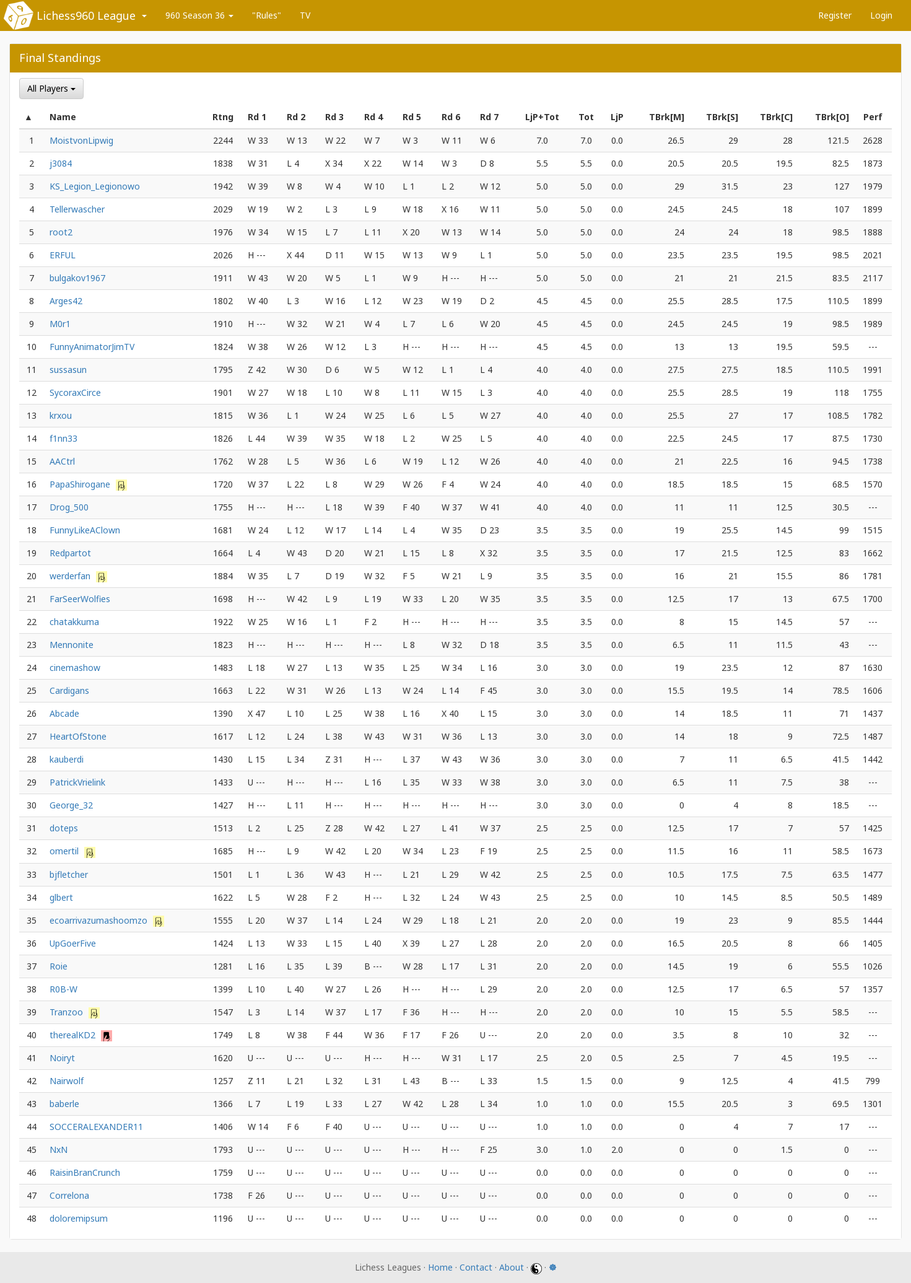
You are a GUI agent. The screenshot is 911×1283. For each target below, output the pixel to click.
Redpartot (70, 553)
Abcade (64, 713)
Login (881, 15)
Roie (59, 966)
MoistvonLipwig (81, 140)
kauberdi (67, 759)
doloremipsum (79, 1218)
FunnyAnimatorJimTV (92, 346)
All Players (51, 88)
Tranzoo (67, 1012)
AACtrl (62, 461)
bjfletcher (69, 874)
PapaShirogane (81, 484)
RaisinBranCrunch (85, 1172)
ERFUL (63, 255)
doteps (64, 828)
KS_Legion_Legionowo (95, 186)
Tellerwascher (77, 209)
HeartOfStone (78, 736)
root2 (61, 232)
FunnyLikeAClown (85, 530)
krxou (61, 415)
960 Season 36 (199, 15)
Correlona (69, 1195)
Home (440, 1267)
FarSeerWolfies (80, 599)
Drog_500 (69, 507)
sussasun (68, 369)
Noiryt (62, 1058)
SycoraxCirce (75, 392)
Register (835, 15)
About (511, 1267)
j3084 (61, 163)
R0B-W (63, 989)
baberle (64, 1104)
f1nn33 (63, 438)
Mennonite (72, 644)
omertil (65, 851)
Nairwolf (67, 1081)
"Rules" (266, 15)
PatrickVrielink (77, 782)
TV (305, 15)
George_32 (71, 805)
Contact (476, 1267)
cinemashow (75, 667)
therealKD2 (74, 1035)
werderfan (71, 576)
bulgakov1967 (77, 278)
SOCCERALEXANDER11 (96, 1126)
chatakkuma (74, 622)
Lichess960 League (86, 15)
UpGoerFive (73, 943)
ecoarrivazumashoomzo (100, 920)
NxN (59, 1149)
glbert (61, 897)
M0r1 (60, 324)
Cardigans (69, 690)
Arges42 (66, 301)
